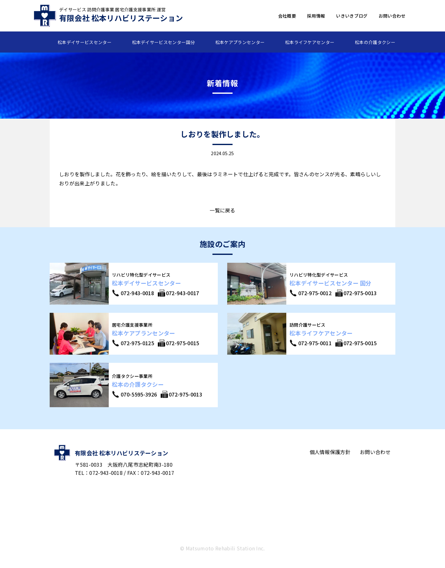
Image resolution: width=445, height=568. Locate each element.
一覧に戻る (222, 210)
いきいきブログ (351, 16)
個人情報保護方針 (330, 452)
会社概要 (287, 16)
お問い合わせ (392, 16)
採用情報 (316, 16)
